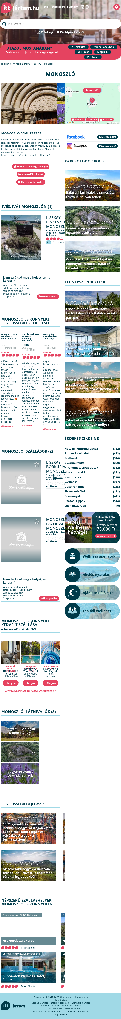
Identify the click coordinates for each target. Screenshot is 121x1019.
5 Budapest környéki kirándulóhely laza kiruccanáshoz (92, 386)
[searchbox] (60, 24)
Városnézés (73, 477)
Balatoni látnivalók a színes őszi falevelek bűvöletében (90, 194)
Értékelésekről (72, 1008)
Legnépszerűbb (107, 304)
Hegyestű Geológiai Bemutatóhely (20, 731)
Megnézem (13, 683)
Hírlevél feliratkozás (78, 1011)
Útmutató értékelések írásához (49, 1011)
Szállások (93, 342)
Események (73, 496)
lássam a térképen (54, 478)
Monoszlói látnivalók (32, 182)
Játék (46, 7)
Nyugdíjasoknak (103, 47)
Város (78, 1005)
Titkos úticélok (22, 819)
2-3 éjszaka (78, 47)
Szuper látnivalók (33, 817)
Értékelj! (47, 32)
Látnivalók (67, 1005)
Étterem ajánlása (60, 1002)
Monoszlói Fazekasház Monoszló (57, 524)
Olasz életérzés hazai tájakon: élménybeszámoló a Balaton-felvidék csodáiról (89, 263)
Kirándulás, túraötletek (13, 864)
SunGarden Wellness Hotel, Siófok (24, 977)
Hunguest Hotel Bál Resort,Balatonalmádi (9, 336)
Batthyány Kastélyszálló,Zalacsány (50, 336)
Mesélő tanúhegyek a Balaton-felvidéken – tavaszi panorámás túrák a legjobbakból (27, 873)
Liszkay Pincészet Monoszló (57, 222)
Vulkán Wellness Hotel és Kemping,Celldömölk (30, 337)
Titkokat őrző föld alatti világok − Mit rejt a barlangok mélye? (92, 422)
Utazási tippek (33, 864)
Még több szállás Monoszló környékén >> (30, 691)
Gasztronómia (75, 486)
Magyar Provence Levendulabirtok (20, 773)
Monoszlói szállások (32, 174)
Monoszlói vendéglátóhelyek (32, 166)
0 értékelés (56, 485)
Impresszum (61, 1014)
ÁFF (44, 1008)
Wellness (83, 52)
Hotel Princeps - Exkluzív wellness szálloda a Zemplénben (91, 351)
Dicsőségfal (59, 7)
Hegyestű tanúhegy (20, 752)
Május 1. (102, 52)
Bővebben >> (7, 426)
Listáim (73, 7)
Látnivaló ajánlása (81, 1002)
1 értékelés (59, 242)
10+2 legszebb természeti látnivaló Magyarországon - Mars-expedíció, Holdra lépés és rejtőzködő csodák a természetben (28, 831)
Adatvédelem (55, 1008)
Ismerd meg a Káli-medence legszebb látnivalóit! (88, 230)
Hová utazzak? (75, 472)
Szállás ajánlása (40, 1002)
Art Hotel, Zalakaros (18, 940)
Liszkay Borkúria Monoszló (57, 467)
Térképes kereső (72, 32)
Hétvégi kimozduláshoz (36, 862)
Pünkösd (92, 57)
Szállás (55, 1005)
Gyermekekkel (75, 462)
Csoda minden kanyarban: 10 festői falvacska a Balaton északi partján (91, 313)
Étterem (45, 1005)
